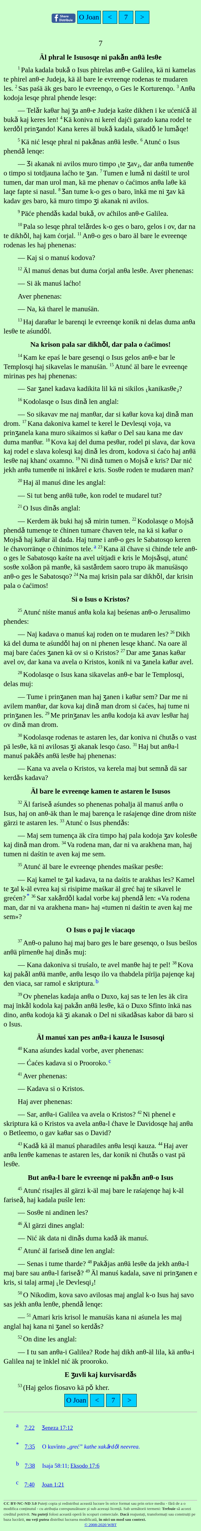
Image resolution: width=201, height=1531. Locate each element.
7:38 (30, 1465)
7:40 (29, 1484)
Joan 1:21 (53, 1484)
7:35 (30, 1446)
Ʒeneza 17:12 (57, 1427)
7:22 (29, 1427)
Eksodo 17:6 (85, 1465)
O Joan (89, 17)
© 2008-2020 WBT (100, 1524)
